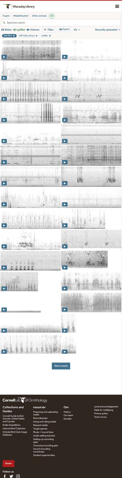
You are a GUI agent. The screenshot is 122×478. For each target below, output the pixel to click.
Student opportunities (44, 455)
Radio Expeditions (11, 425)
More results (61, 366)
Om (66, 407)
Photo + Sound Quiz (43, 432)
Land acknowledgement (106, 407)
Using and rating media (44, 422)
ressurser (39, 407)
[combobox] (63, 22)
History (67, 412)
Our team (68, 415)
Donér (8, 463)
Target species (40, 429)
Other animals (39, 16)
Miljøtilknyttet (20, 16)
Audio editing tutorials (44, 436)
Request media (40, 425)
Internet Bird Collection (14, 428)
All (51, 16)
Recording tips (40, 418)
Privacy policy (101, 413)
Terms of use (100, 417)
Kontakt (67, 419)
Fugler (6, 16)
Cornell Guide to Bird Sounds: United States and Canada (13, 419)
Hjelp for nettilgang (103, 410)
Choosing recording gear (45, 445)
